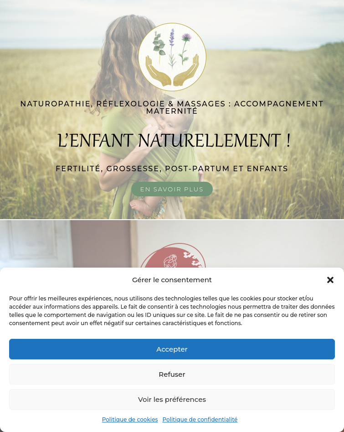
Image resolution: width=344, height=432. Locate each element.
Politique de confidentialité (200, 419)
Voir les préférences (172, 399)
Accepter (171, 349)
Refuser (172, 374)
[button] (330, 279)
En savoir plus (172, 189)
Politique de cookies (130, 419)
